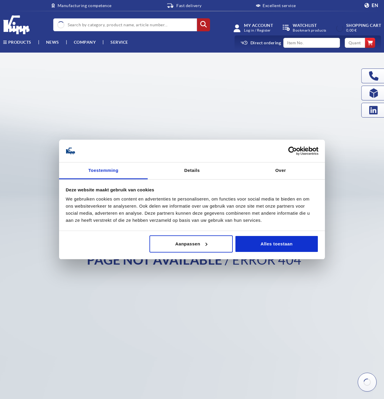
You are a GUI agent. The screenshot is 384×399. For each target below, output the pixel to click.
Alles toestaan (277, 243)
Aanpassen (191, 243)
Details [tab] (192, 170)
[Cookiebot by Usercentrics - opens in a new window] (292, 150)
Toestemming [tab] (103, 170)
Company (85, 42)
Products (17, 42)
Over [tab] (280, 170)
